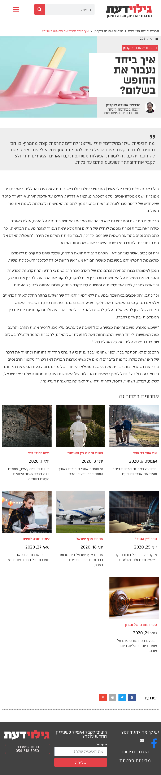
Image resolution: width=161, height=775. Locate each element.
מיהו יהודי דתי (38, 453)
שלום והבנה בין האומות (85, 453)
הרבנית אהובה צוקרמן (108, 31)
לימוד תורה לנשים (36, 539)
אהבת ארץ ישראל (89, 539)
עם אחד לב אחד (145, 453)
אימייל (101, 745)
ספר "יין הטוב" (146, 539)
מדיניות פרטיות (135, 760)
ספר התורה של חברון (141, 625)
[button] (16, 9)
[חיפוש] (39, 9)
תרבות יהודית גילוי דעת (143, 31)
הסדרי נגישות (135, 752)
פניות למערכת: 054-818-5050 (27, 749)
